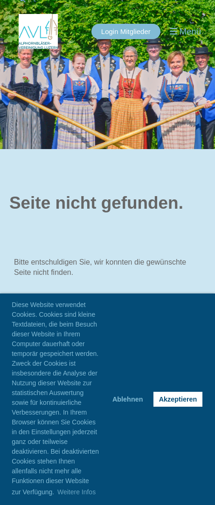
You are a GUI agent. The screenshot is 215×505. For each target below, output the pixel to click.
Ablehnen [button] (127, 399)
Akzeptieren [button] (178, 399)
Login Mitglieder (126, 31)
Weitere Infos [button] (76, 492)
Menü (185, 31)
